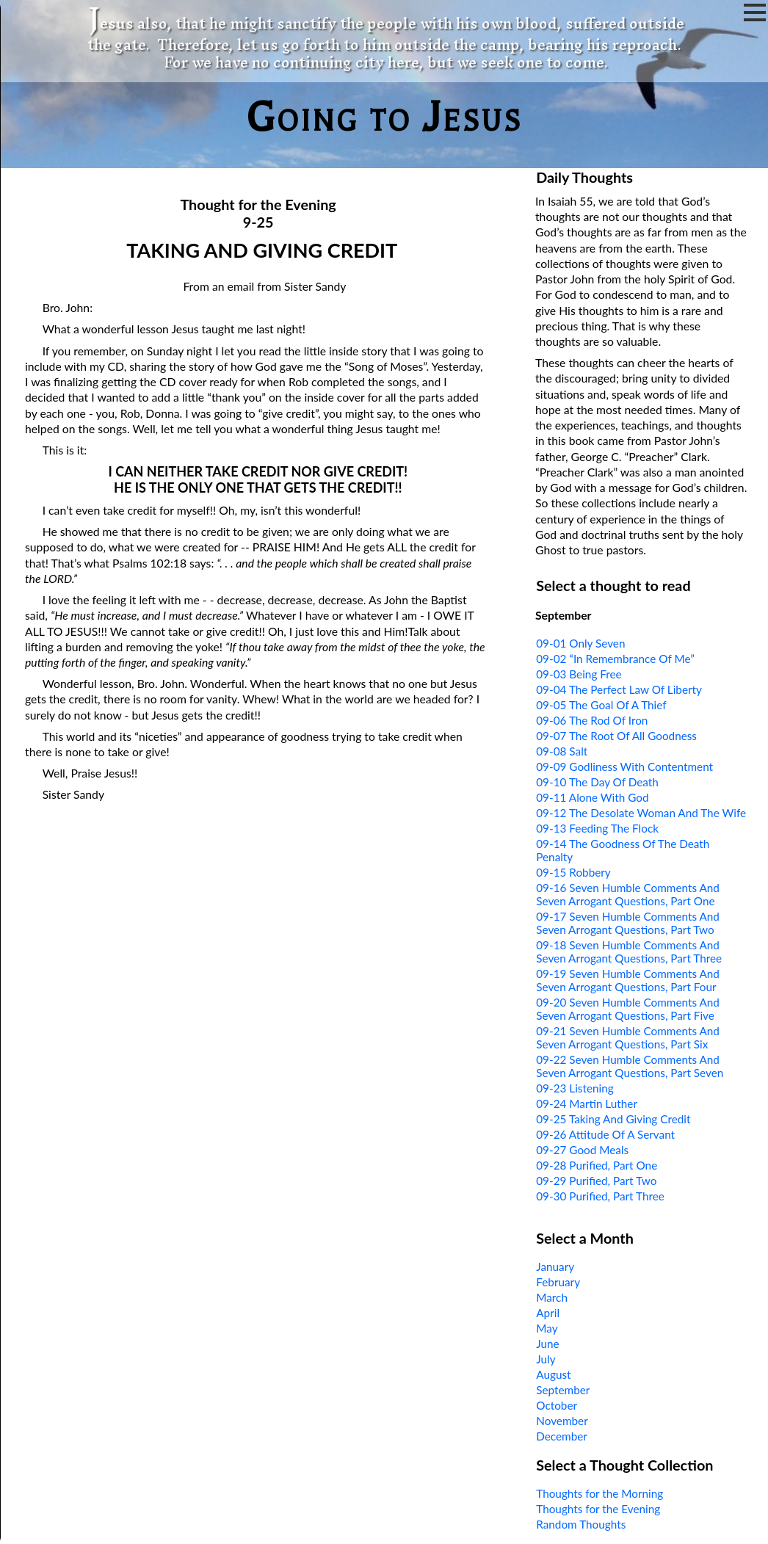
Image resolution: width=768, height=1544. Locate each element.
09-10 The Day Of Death (597, 782)
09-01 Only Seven (580, 643)
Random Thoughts (581, 1524)
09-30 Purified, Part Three (600, 1196)
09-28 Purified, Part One (596, 1165)
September (563, 1389)
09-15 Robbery (573, 872)
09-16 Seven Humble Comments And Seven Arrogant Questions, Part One (628, 894)
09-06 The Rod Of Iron (592, 720)
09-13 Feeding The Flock (597, 828)
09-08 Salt (561, 751)
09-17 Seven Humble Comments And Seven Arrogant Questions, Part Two (628, 923)
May (546, 1328)
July (545, 1359)
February (558, 1282)
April (547, 1312)
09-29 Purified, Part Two (596, 1180)
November (561, 1420)
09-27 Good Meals (582, 1149)
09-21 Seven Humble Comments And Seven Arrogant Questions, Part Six (628, 1037)
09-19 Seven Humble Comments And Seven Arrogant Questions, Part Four (628, 980)
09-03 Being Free (578, 674)
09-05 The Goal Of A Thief (601, 704)
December (561, 1436)
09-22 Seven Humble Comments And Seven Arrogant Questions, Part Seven (629, 1066)
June (547, 1343)
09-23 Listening (574, 1088)
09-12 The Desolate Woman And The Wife (641, 812)
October (556, 1405)
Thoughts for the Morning (599, 1493)
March (552, 1297)
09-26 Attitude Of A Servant (605, 1134)
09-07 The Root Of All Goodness (616, 735)
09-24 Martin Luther (586, 1103)
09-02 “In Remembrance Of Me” (615, 658)
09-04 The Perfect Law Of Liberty (619, 689)
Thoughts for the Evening (598, 1508)
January (555, 1266)
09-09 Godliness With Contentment (624, 766)
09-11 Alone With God (592, 797)
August (553, 1374)
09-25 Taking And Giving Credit (613, 1119)
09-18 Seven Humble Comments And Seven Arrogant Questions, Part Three (629, 951)
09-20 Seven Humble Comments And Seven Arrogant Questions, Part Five (628, 1009)
